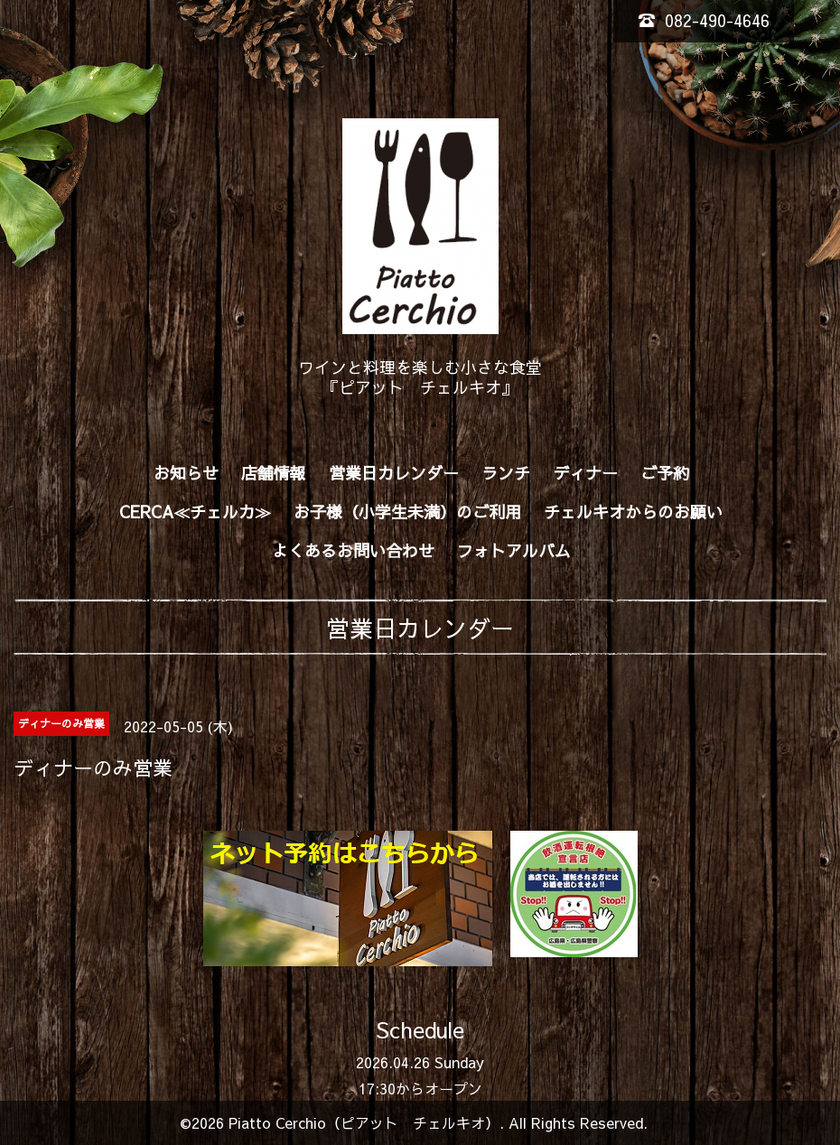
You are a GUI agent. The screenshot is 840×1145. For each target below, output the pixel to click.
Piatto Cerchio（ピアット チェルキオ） (364, 1122)
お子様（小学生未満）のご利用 (407, 511)
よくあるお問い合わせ (353, 550)
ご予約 (664, 472)
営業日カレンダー (394, 472)
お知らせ (186, 472)
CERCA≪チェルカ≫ (195, 511)
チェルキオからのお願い (633, 511)
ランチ (505, 472)
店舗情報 (273, 472)
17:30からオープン (420, 1088)
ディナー (585, 472)
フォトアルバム (514, 550)
